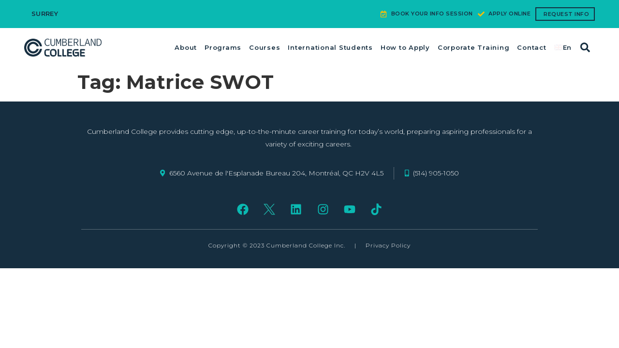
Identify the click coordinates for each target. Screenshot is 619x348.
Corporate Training (474, 47)
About (186, 47)
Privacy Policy (388, 245)
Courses (264, 47)
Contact (531, 47)
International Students (330, 47)
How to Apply (405, 47)
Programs (223, 47)
